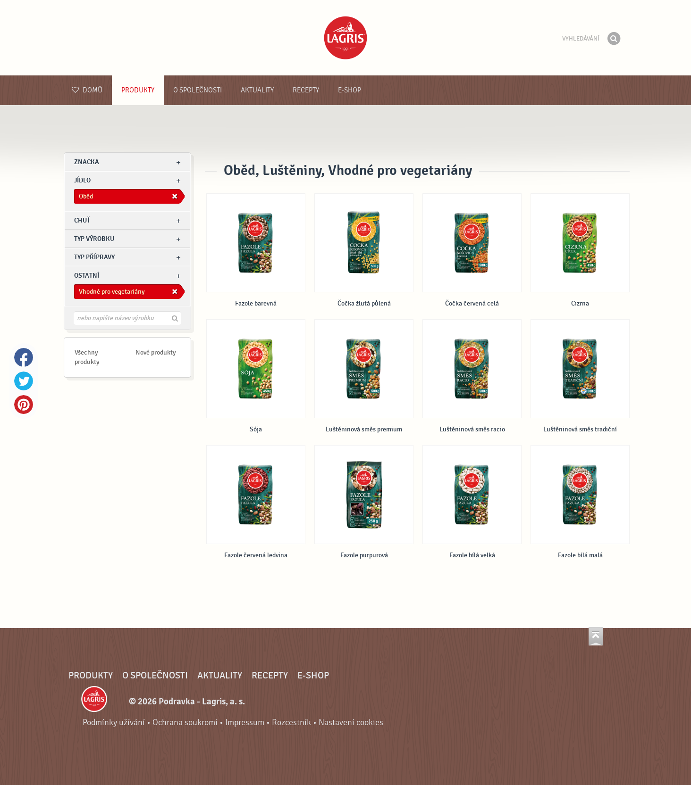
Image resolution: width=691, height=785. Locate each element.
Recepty (306, 90)
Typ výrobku (94, 239)
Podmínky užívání (114, 722)
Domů (87, 90)
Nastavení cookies (351, 722)
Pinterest (23, 404)
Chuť (82, 220)
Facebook (23, 357)
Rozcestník (291, 722)
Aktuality (257, 90)
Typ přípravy (94, 257)
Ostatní (86, 276)
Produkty (137, 90)
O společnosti (197, 90)
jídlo (82, 180)
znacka (86, 162)
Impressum (244, 722)
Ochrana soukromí (185, 722)
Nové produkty (155, 352)
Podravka (345, 37)
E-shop (349, 90)
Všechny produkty (87, 357)
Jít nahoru (596, 636)
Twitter (23, 381)
